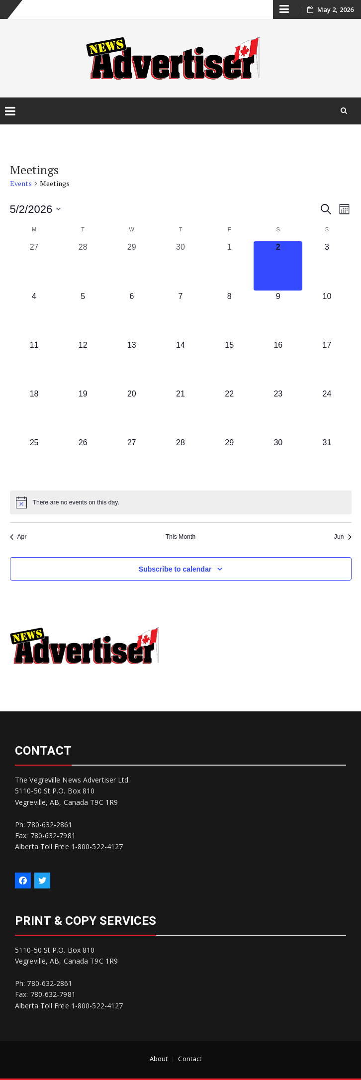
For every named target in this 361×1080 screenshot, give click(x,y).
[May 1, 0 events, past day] (229, 265)
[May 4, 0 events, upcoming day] (34, 315)
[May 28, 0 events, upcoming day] (180, 461)
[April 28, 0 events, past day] (83, 265)
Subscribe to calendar (175, 569)
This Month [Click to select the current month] (180, 536)
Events (21, 183)
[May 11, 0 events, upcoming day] (34, 363)
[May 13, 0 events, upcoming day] (131, 363)
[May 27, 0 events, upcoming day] (131, 461)
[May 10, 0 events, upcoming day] (326, 315)
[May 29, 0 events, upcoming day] (229, 461)
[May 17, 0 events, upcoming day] (326, 363)
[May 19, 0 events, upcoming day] (83, 412)
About (159, 1058)
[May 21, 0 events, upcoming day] (180, 412)
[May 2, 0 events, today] (278, 265)
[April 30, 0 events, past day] (180, 265)
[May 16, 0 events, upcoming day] (278, 363)
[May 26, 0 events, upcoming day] (83, 461)
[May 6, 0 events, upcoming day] (131, 315)
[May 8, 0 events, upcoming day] (229, 315)
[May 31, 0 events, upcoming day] (326, 461)
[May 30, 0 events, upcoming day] (278, 461)
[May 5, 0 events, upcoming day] (83, 315)
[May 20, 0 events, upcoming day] (131, 412)
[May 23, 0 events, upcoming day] (278, 412)
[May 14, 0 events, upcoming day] (180, 363)
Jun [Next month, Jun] (343, 536)
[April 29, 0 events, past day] (131, 265)
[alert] (181, 502)
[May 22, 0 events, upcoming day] (229, 412)
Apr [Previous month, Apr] (18, 536)
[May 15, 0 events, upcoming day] (229, 363)
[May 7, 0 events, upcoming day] (180, 315)
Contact (189, 1058)
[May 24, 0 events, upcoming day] (326, 412)
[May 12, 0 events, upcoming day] (83, 363)
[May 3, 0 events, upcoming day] (326, 265)
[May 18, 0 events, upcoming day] (34, 412)
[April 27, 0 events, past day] (34, 265)
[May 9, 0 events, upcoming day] (278, 315)
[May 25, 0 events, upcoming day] (34, 461)
